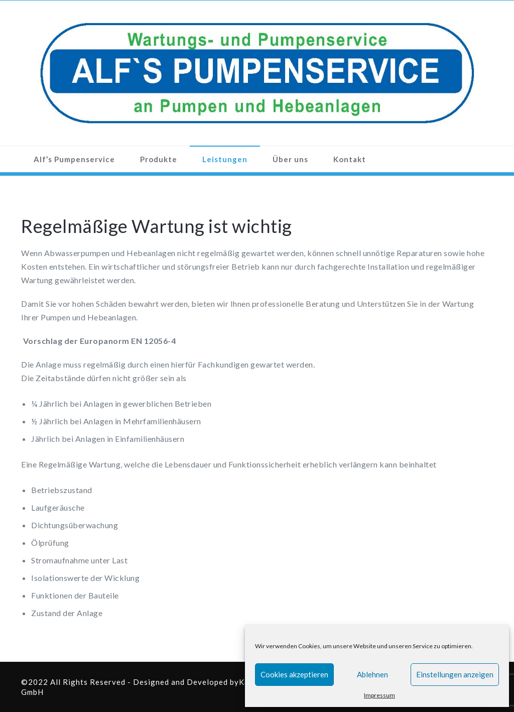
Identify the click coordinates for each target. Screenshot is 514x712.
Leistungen (224, 159)
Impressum (379, 695)
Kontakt (349, 159)
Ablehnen (372, 674)
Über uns (290, 159)
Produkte (158, 159)
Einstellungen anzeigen (454, 674)
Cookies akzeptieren (294, 674)
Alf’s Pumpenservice (74, 159)
